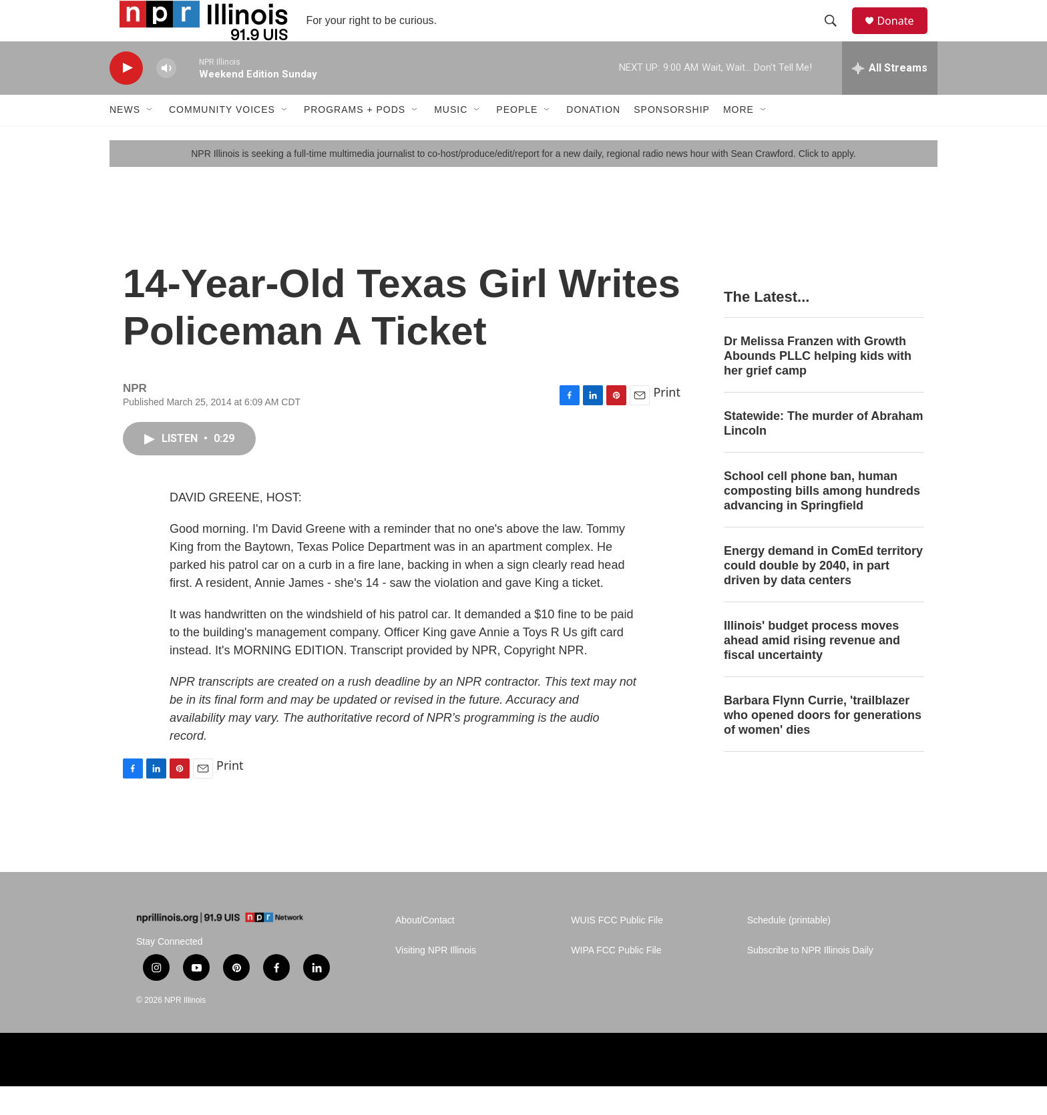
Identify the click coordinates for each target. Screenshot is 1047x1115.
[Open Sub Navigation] (150, 139)
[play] (126, 97)
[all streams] (889, 97)
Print (666, 421)
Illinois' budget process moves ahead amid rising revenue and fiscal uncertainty (812, 669)
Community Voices (222, 139)
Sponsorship (672, 139)
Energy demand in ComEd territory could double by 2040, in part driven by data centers (823, 594)
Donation (593, 139)
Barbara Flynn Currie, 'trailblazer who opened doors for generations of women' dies (822, 743)
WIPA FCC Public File (616, 980)
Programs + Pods (354, 139)
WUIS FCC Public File (617, 950)
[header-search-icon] (836, 35)
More (738, 139)
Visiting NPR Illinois (435, 980)
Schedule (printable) (789, 950)
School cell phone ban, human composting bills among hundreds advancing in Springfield (822, 519)
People (517, 139)
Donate (903, 35)
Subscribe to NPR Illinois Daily (810, 980)
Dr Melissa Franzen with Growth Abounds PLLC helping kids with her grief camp (817, 385)
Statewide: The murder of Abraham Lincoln (823, 453)
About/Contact (425, 950)
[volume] (166, 97)
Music (450, 139)
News (125, 139)
